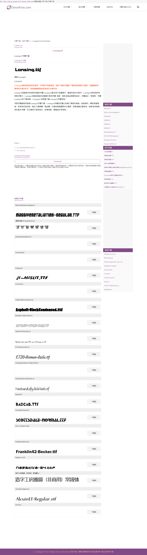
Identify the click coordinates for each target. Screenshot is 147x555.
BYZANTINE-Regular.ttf (111, 136)
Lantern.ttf (22, 150)
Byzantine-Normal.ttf (110, 140)
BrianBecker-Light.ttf (110, 266)
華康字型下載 (89, 552)
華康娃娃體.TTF (109, 155)
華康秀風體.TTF (109, 159)
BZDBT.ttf (107, 128)
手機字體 (96, 7)
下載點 (93, 212)
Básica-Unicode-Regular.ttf (111, 112)
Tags (4, 1)
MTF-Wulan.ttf (108, 258)
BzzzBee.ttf (107, 116)
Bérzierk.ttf (107, 108)
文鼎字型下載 (108, 552)
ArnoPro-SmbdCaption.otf (111, 285)
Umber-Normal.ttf (109, 277)
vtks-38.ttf (107, 274)
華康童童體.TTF (109, 171)
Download (57, 161)
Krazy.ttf (106, 281)
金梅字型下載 (99, 552)
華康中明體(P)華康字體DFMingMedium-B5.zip (118, 167)
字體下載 (51, 1)
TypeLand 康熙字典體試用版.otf (113, 175)
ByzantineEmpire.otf (110, 132)
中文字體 (66, 7)
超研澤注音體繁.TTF (110, 183)
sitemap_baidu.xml (27, 1)
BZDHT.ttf (107, 124)
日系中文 (110, 7)
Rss (1, 1)
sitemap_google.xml (13, 1)
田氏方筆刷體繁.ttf (110, 163)
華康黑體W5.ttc (109, 179)
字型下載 (44, 1)
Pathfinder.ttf (108, 289)
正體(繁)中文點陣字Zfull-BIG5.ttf (114, 187)
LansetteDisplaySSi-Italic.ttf (27, 147)
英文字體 (81, 7)
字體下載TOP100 (125, 7)
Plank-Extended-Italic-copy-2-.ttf (113, 262)
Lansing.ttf (58, 50)
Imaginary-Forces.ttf (110, 254)
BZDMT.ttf (107, 120)
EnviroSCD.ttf (108, 270)
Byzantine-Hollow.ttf (110, 144)
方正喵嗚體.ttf (108, 151)
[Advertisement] (73, 26)
